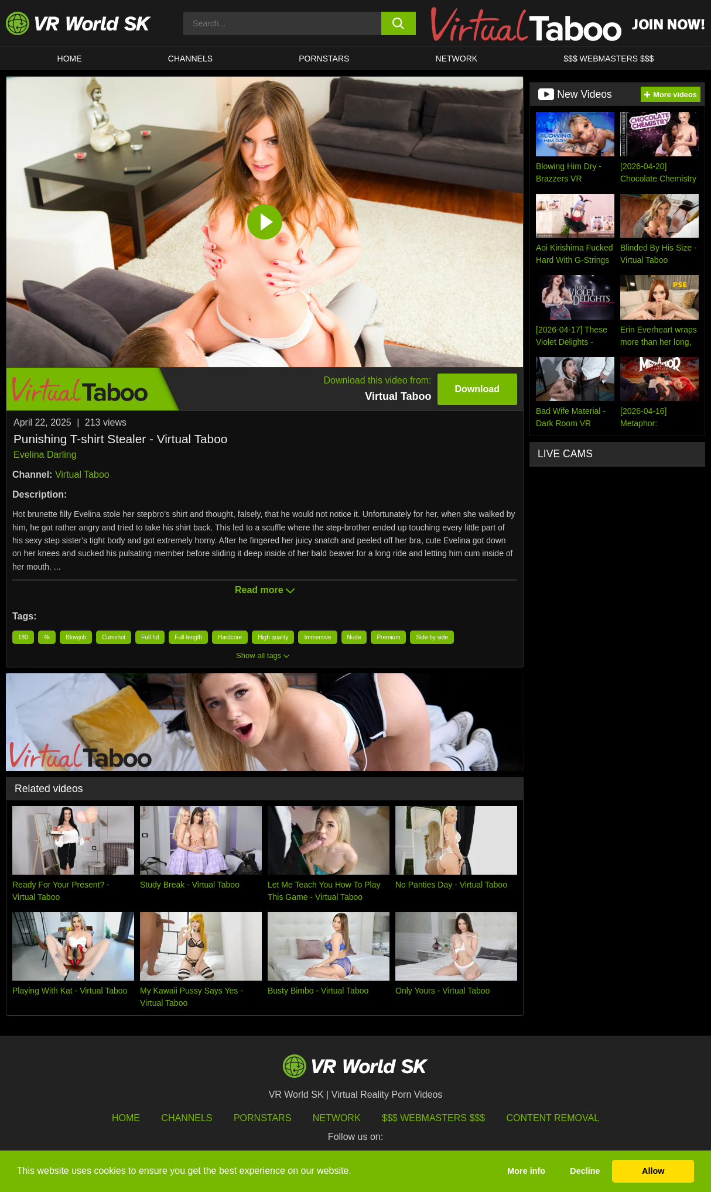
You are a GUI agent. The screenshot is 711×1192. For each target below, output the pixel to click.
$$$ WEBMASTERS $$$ (608, 58)
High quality (273, 637)
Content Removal (553, 1118)
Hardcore (230, 637)
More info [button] (526, 1171)
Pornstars (324, 58)
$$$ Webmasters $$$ (433, 1118)
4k (47, 637)
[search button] (398, 23)
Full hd (150, 637)
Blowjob (76, 637)
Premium (388, 637)
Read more (265, 590)
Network (457, 58)
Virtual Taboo (82, 474)
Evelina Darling (45, 455)
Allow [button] (653, 1171)
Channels (190, 58)
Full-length (188, 637)
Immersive (317, 637)
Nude (354, 637)
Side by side (431, 637)
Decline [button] (585, 1171)
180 (23, 637)
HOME (69, 58)
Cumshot (113, 637)
